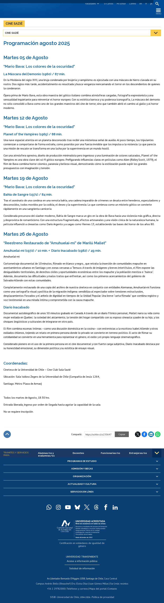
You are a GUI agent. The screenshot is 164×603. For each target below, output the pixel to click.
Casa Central (110, 575)
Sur (110, 580)
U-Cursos (108, 3)
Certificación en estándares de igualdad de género (82, 543)
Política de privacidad (101, 593)
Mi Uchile (120, 3)
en (140, 3)
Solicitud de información (82, 565)
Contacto (109, 585)
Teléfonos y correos (77, 585)
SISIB (54, 593)
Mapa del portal (96, 585)
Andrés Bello (53, 580)
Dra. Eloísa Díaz (79, 580)
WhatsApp (157, 435)
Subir (7, 435)
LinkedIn (151, 435)
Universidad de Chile (68, 593)
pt (151, 3)
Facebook (144, 435)
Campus (42, 580)
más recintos (120, 580)
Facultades (90, 3)
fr (145, 3)
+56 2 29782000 (57, 585)
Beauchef (65, 580)
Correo (132, 3)
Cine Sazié (14, 24)
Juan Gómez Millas (98, 580)
